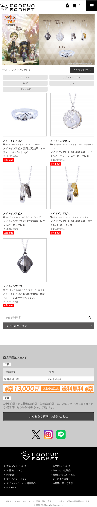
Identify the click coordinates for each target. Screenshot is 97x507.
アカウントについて (15, 466)
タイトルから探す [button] (16, 326)
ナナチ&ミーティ (71, 77)
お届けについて (13, 470)
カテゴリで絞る (82, 70)
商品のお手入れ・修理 (63, 474)
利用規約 (9, 474)
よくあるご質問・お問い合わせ (48, 416)
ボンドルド (25, 89)
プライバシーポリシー (16, 479)
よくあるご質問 (59, 479)
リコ (71, 83)
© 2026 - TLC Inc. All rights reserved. (48, 505)
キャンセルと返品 (61, 470)
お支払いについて (61, 466)
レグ (25, 83)
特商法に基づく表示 (62, 483)
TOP (4, 70)
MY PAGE (10, 487)
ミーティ (25, 77)
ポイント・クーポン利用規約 (20, 483)
